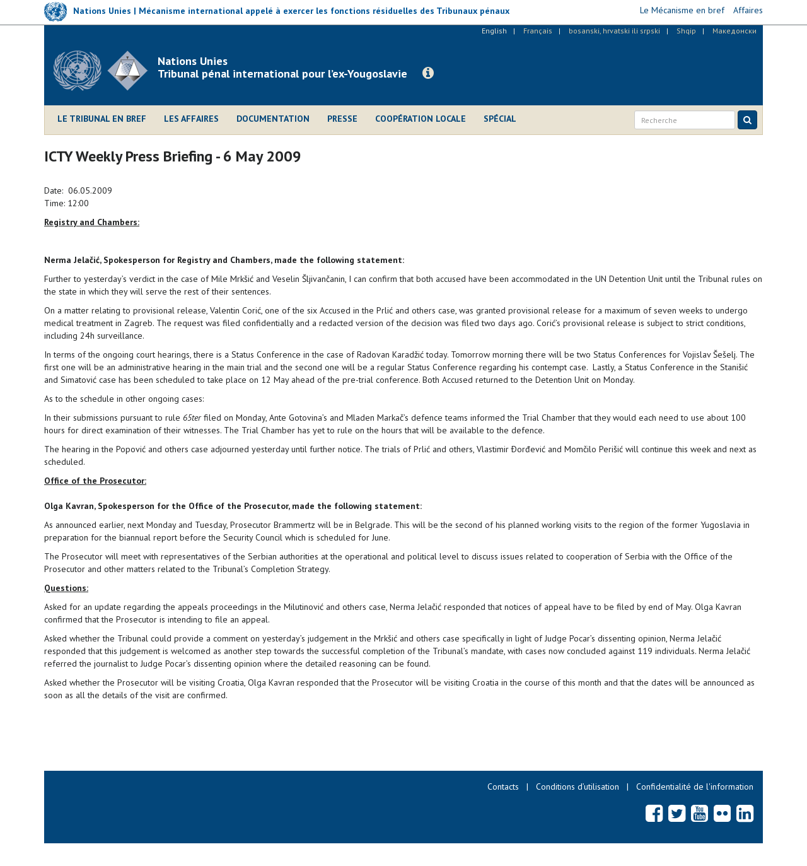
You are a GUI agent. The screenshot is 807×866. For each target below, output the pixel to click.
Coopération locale (420, 118)
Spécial (500, 118)
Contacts (503, 786)
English (494, 30)
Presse (342, 118)
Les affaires (191, 118)
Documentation (273, 118)
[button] (428, 73)
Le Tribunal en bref (101, 118)
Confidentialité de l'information (694, 786)
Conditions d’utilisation (577, 786)
